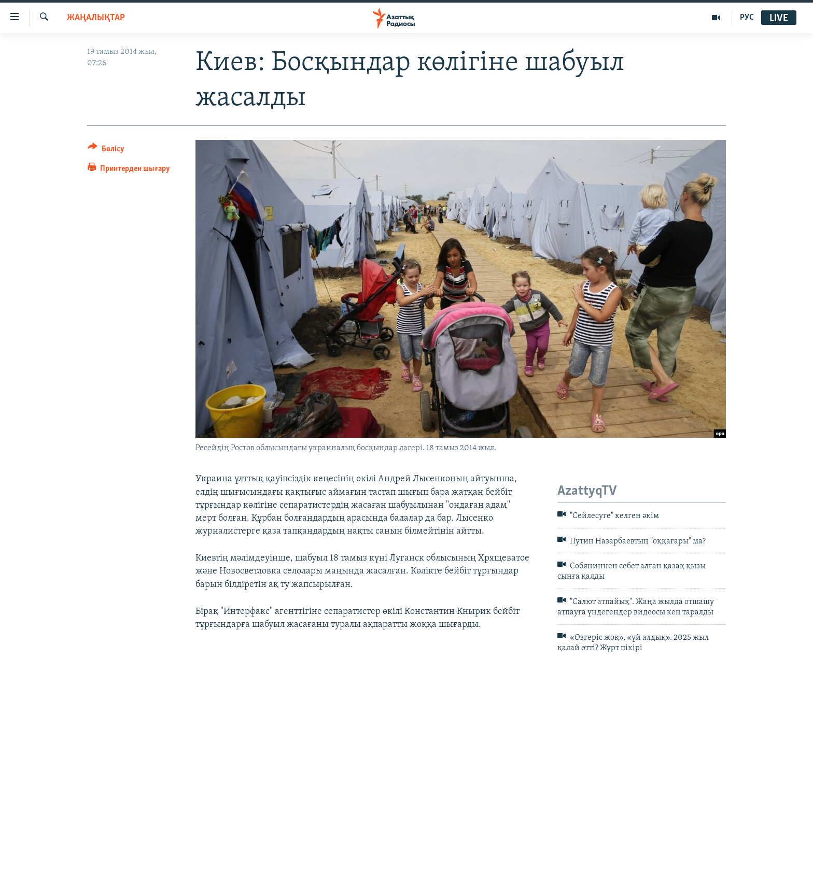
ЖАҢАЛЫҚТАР (96, 18)
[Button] (106, 150)
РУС (747, 17)
